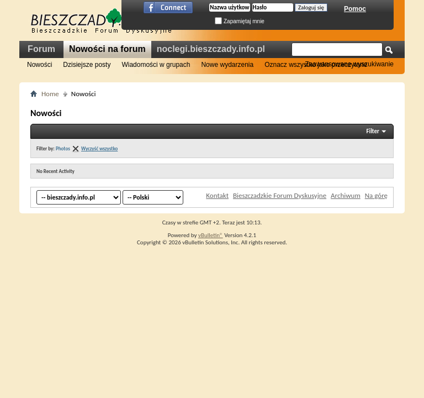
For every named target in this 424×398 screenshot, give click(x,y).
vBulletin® (210, 235)
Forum (41, 49)
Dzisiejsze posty (86, 65)
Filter (372, 131)
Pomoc (355, 9)
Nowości (39, 65)
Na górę (376, 195)
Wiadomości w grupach (155, 65)
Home (50, 94)
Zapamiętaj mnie (239, 21)
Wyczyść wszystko (99, 148)
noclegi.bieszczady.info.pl (211, 49)
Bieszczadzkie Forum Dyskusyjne (279, 195)
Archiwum (346, 195)
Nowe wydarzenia (227, 65)
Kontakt (217, 195)
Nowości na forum (107, 49)
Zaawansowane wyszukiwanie (349, 64)
